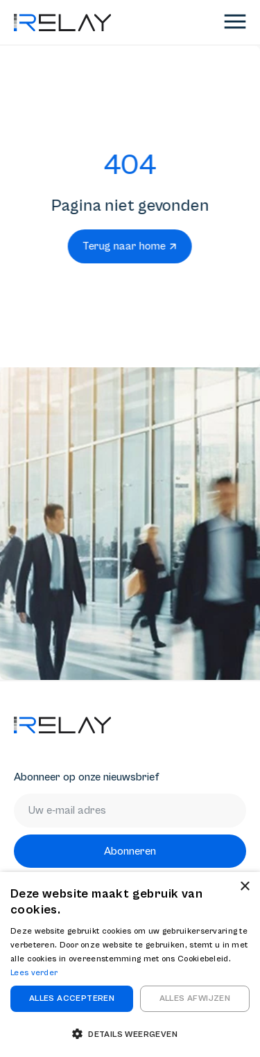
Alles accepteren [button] (71, 998)
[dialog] (130, 964)
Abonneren (130, 851)
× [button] (244, 887)
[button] (130, 1034)
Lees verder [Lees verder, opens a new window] (34, 972)
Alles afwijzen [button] (195, 998)
